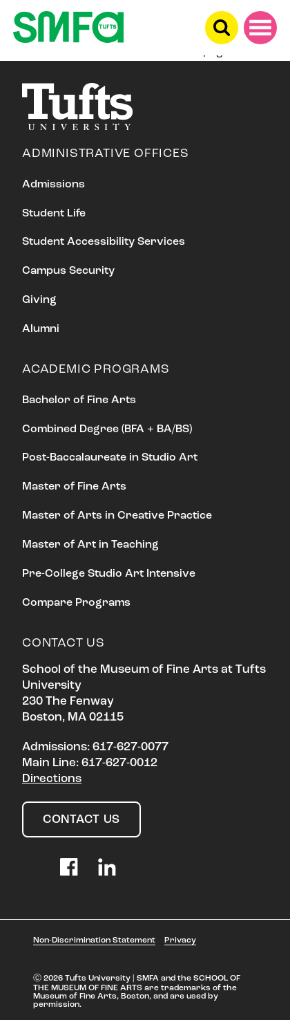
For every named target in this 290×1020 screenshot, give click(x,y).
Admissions (53, 184)
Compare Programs (76, 603)
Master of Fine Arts (74, 486)
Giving (39, 300)
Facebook (69, 867)
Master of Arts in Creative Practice (117, 515)
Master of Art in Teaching (90, 544)
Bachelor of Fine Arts (79, 400)
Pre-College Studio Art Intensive (108, 573)
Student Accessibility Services (103, 242)
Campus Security (68, 271)
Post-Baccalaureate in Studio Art (109, 457)
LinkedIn (107, 867)
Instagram (31, 867)
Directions (51, 779)
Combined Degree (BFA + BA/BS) (107, 429)
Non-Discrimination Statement (94, 940)
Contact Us (81, 820)
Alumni (40, 329)
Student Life (54, 213)
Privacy (180, 940)
